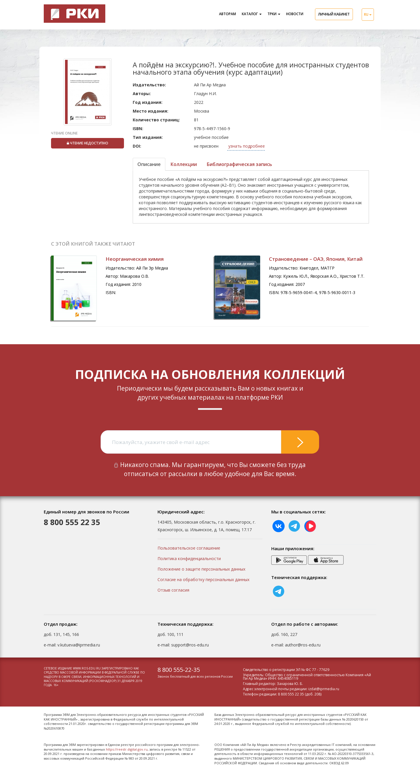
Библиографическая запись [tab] (239, 164)
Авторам (227, 13)
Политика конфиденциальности (189, 558)
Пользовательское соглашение (189, 548)
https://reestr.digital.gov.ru (127, 749)
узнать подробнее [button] (246, 146)
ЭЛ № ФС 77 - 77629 (312, 669)
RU (368, 14)
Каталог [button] (252, 13)
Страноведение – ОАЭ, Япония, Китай (316, 259)
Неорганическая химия (135, 259)
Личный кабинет (334, 14)
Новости (294, 13)
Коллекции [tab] (184, 164)
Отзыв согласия (173, 590)
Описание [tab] (149, 164)
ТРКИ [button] (273, 13)
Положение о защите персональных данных (201, 569)
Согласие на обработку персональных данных (203, 579)
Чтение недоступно (87, 143)
